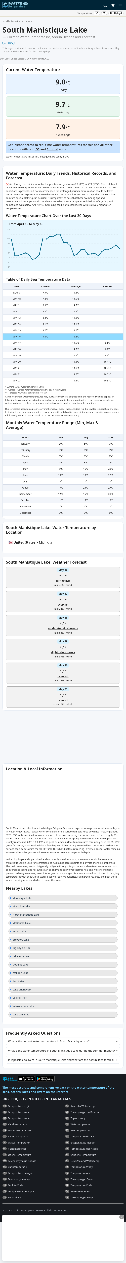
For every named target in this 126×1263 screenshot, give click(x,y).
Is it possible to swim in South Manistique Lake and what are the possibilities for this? (61, 1060)
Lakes (28, 21)
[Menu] (120, 5)
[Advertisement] (62, 1238)
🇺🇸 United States (21, 542)
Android (52, 149)
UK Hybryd (116, 13)
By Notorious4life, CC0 (38, 58)
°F (104, 13)
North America (11, 21)
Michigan (46, 542)
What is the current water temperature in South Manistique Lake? (48, 1041)
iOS (37, 149)
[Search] (105, 5)
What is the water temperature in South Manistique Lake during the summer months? (61, 1050)
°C (96, 13)
